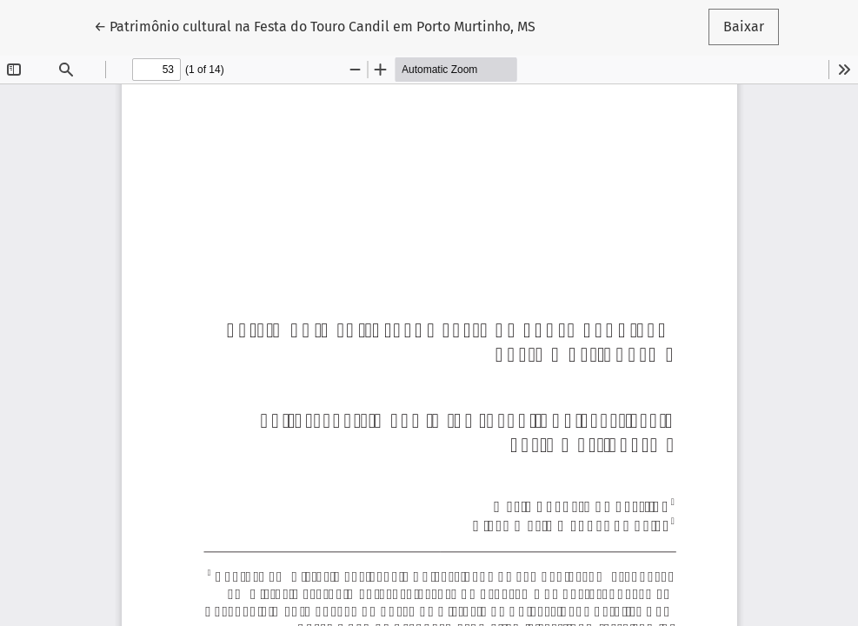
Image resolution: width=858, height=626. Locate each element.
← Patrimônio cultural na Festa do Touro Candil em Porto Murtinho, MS (314, 25)
